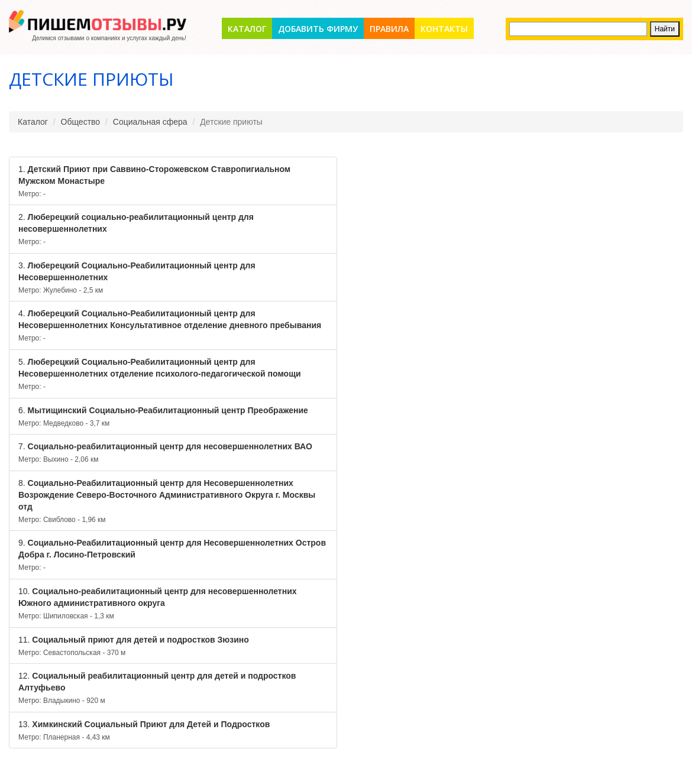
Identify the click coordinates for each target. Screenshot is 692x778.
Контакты (444, 28)
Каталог (247, 28)
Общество (81, 122)
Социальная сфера (150, 122)
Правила (389, 28)
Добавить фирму (318, 28)
